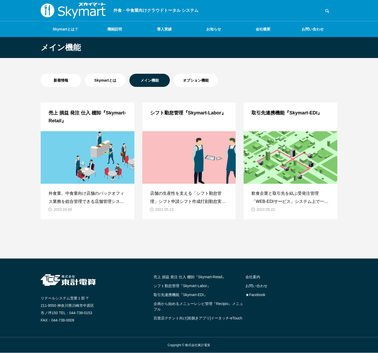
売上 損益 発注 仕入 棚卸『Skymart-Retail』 (190, 277)
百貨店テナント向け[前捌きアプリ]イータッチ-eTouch (198, 318)
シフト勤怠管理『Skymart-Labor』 (182, 286)
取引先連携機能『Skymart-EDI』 (180, 295)
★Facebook (255, 295)
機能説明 (114, 29)
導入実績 (164, 29)
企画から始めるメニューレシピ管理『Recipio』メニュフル (198, 306)
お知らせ (213, 29)
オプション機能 (196, 80)
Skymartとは (105, 80)
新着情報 (61, 80)
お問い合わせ (313, 29)
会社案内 (252, 277)
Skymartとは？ (65, 29)
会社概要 (263, 29)
